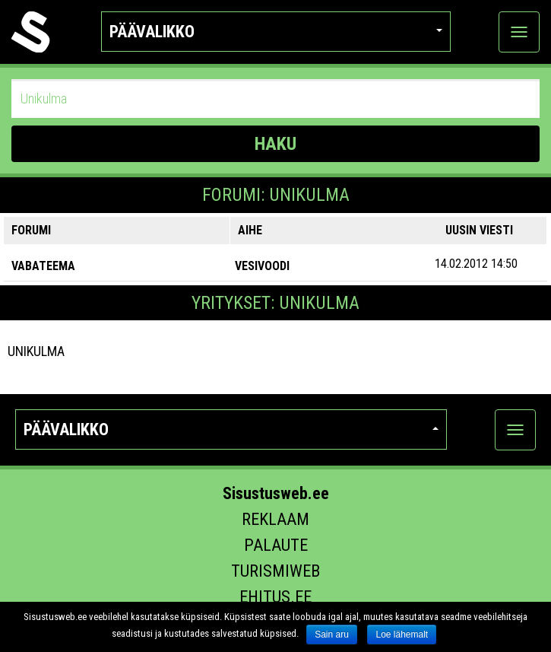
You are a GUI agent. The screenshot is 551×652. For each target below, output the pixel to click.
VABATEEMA (43, 266)
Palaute (276, 545)
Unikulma (36, 351)
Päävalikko (275, 31)
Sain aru (332, 634)
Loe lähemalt (401, 634)
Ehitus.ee (275, 596)
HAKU (275, 143)
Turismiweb (275, 570)
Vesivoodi (262, 266)
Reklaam (275, 519)
